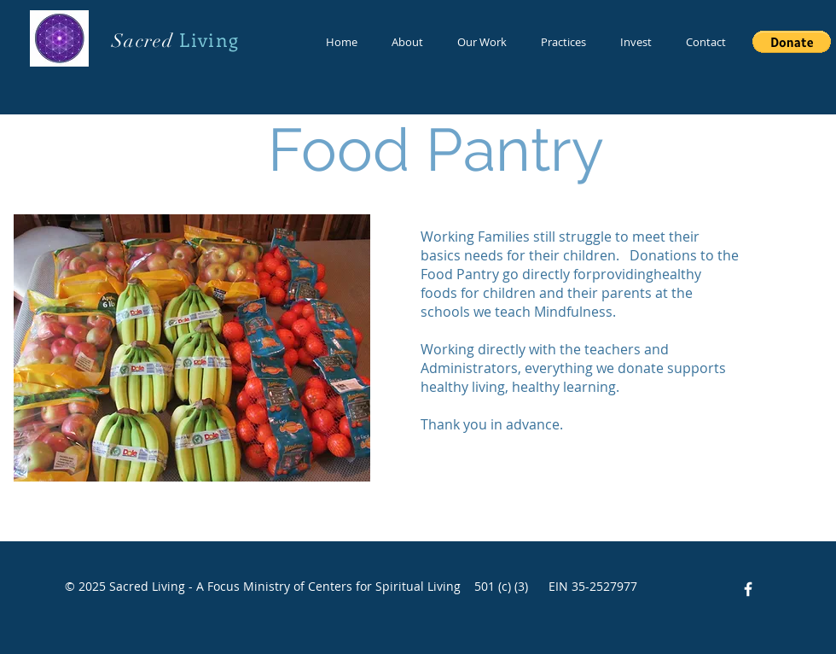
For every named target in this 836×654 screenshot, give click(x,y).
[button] (791, 42)
